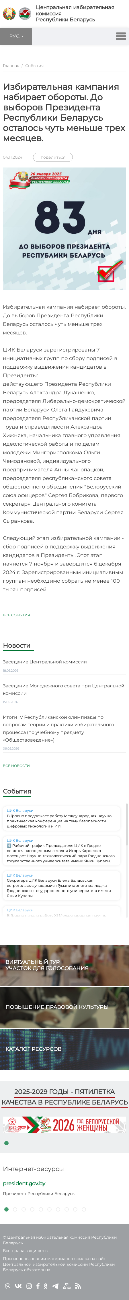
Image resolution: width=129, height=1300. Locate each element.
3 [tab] (23, 1209)
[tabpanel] (64, 1125)
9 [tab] (75, 1209)
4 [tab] (32, 1209)
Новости (16, 646)
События (17, 791)
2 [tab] (15, 1209)
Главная (11, 65)
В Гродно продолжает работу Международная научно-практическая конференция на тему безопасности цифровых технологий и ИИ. (60, 820)
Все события (16, 615)
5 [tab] (41, 1209)
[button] (121, 36)
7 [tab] (58, 1209)
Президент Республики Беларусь (39, 1193)
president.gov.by (24, 1183)
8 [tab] (66, 1209)
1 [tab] (6, 1143)
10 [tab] (84, 1209)
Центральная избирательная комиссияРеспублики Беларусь (75, 14)
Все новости (16, 766)
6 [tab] (49, 1209)
